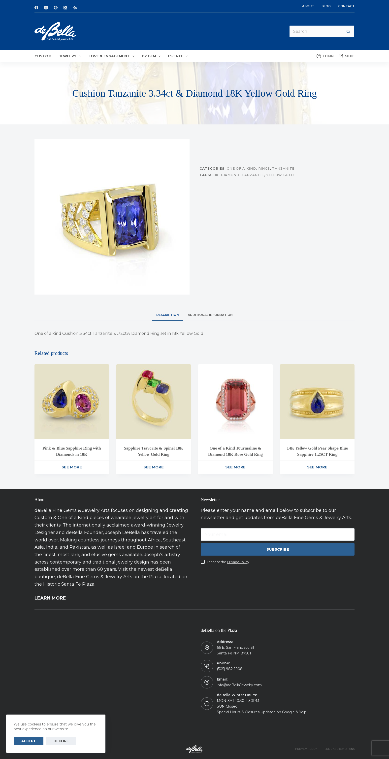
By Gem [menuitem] (152, 56)
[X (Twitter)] (65, 7)
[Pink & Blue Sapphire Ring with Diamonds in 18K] (71, 401)
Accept (26, 741)
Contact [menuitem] (346, 6)
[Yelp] (75, 7)
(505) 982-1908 (230, 669)
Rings (264, 168)
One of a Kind (241, 168)
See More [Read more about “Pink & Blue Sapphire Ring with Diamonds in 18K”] (72, 467)
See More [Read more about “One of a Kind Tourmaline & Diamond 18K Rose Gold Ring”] (235, 467)
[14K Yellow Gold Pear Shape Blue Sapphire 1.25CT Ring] (317, 401)
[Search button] (348, 31)
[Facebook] (36, 7)
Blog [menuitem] (326, 6)
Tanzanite (283, 168)
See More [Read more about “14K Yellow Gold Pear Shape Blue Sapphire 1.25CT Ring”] (317, 467)
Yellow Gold (280, 175)
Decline (53, 741)
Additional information (210, 315)
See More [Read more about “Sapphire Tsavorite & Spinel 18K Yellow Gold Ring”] (153, 467)
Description (167, 315)
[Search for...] (315, 31)
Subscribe (277, 549)
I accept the (228, 562)
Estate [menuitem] (179, 56)
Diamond (230, 175)
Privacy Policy (238, 562)
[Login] (325, 56)
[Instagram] (46, 7)
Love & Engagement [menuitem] (112, 56)
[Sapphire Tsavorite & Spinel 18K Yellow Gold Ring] (153, 401)
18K (215, 175)
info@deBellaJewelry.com (239, 685)
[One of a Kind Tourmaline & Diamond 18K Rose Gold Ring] (235, 401)
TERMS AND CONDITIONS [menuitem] (339, 749)
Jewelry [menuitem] (71, 56)
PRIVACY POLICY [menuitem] (306, 749)
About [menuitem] (308, 6)
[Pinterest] (56, 7)
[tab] (167, 314)
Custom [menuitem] (43, 56)
